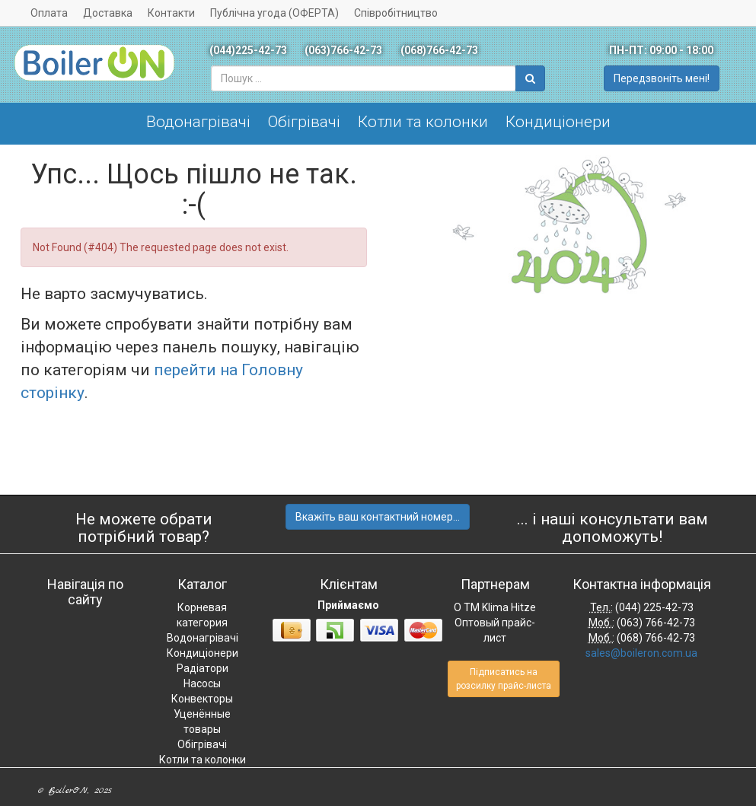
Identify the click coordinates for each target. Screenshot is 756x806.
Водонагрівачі (198, 122)
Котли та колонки (423, 122)
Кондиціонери (558, 122)
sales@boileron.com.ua (641, 653)
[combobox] (363, 78)
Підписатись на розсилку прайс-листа (503, 679)
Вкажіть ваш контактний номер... (377, 517)
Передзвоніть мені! (662, 78)
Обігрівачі (304, 122)
